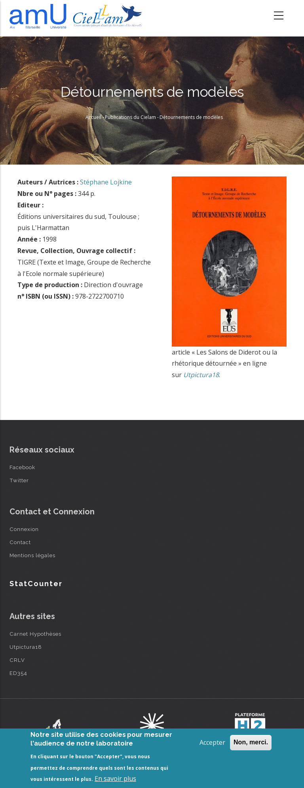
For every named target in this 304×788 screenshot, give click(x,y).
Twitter (19, 480)
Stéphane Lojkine (106, 182)
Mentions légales (32, 555)
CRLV (17, 660)
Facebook (22, 467)
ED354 (18, 673)
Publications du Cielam (130, 117)
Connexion (24, 529)
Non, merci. (251, 742)
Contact (20, 542)
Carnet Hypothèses (35, 634)
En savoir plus (115, 778)
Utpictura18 (26, 647)
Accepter (212, 742)
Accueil (93, 117)
